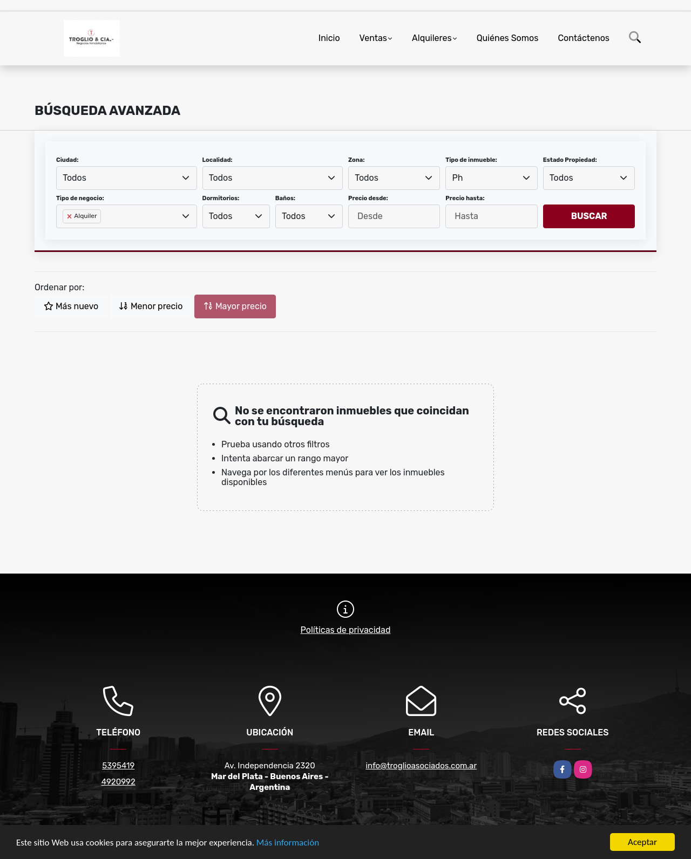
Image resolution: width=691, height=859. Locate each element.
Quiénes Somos (508, 38)
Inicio (329, 38)
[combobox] (126, 178)
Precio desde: (368, 198)
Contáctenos (583, 38)
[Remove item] (70, 216)
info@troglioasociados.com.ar (421, 766)
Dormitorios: (221, 198)
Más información (287, 842)
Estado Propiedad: (570, 159)
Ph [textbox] (457, 178)
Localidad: (217, 159)
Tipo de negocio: (80, 198)
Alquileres (432, 38)
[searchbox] (66, 234)
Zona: (356, 159)
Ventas (373, 38)
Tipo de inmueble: (471, 159)
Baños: (285, 198)
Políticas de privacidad (346, 630)
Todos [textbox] (74, 178)
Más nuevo (71, 306)
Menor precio (150, 306)
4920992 (118, 782)
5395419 (118, 766)
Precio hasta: (464, 198)
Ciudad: (67, 159)
